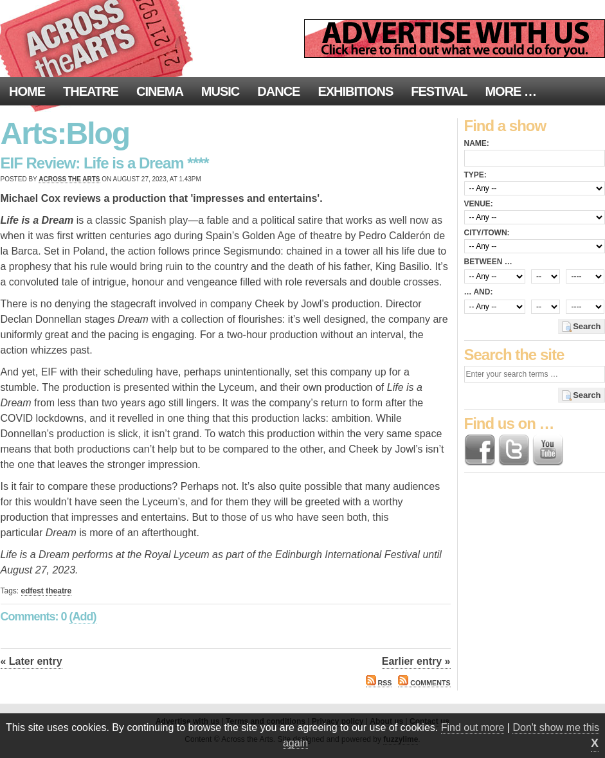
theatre (58, 590)
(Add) (82, 616)
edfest (32, 590)
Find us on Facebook (479, 450)
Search (586, 326)
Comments (424, 683)
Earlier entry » (416, 661)
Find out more (473, 727)
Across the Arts (69, 179)
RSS (379, 683)
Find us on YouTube (547, 450)
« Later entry (31, 661)
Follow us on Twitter (513, 450)
